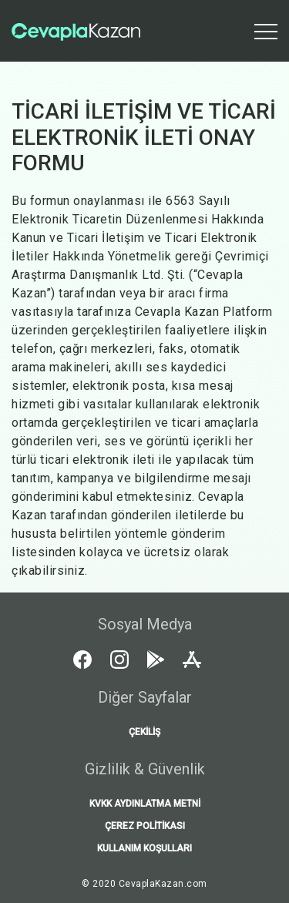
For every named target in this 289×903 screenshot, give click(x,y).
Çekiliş (144, 732)
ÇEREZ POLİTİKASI (145, 826)
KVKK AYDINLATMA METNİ (144, 803)
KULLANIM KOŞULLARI (144, 848)
